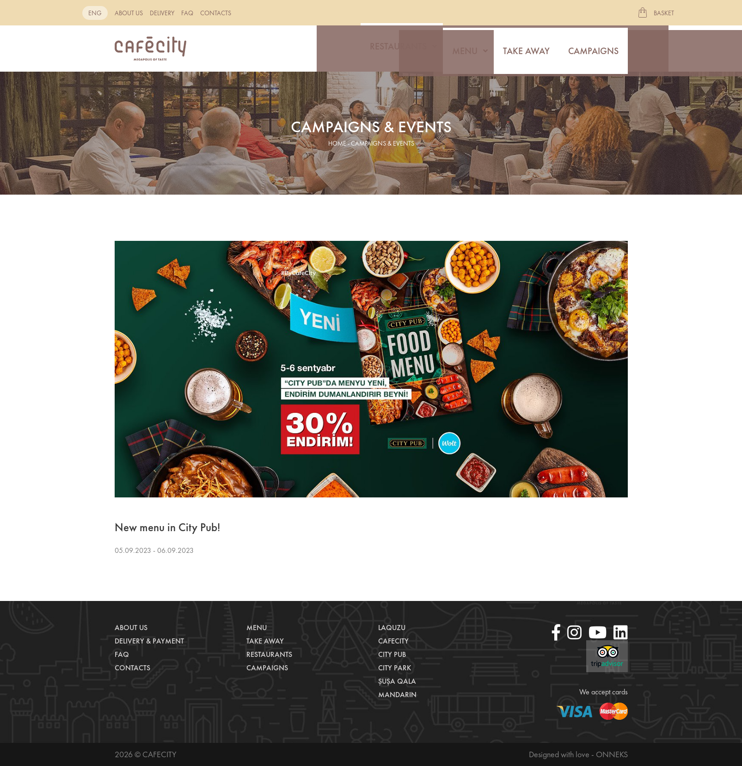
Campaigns (593, 49)
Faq (187, 13)
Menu (465, 49)
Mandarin (397, 694)
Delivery (162, 13)
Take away (526, 49)
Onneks (612, 754)
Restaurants (398, 49)
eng (95, 13)
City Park (394, 668)
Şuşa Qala (397, 681)
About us (129, 13)
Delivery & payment (149, 641)
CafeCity (393, 641)
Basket (664, 13)
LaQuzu (391, 627)
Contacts (215, 13)
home (337, 143)
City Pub (392, 654)
